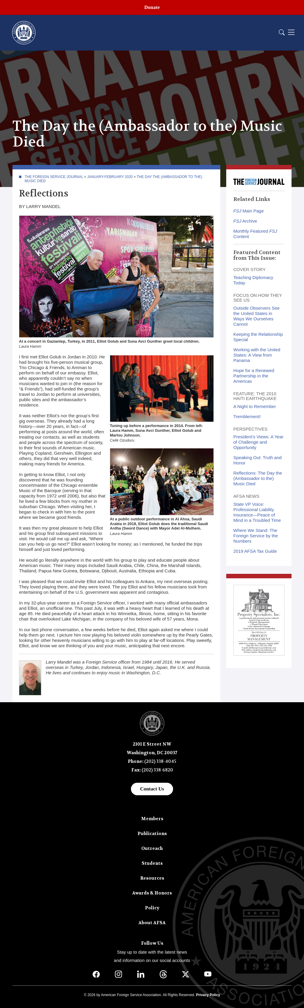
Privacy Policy (208, 995)
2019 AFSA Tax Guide (255, 551)
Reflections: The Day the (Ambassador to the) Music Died (257, 478)
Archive (245, 220)
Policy (152, 908)
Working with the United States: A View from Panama (256, 355)
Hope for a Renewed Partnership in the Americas (253, 376)
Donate (152, 7)
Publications (152, 834)
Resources (152, 878)
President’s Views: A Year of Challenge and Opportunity (258, 442)
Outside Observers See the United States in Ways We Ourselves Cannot (256, 316)
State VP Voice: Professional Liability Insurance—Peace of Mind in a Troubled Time (257, 512)
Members (152, 819)
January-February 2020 (110, 177)
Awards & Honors (152, 893)
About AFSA (152, 923)
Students (152, 863)
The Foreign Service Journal (54, 177)
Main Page (248, 210)
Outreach (152, 848)
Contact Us (152, 789)
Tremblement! (247, 416)
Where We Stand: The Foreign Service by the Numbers (255, 536)
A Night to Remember (254, 406)
